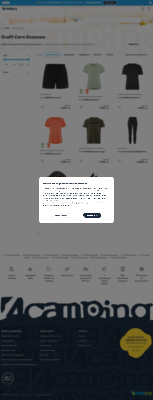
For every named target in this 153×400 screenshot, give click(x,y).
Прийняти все (92, 215)
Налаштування (61, 215)
